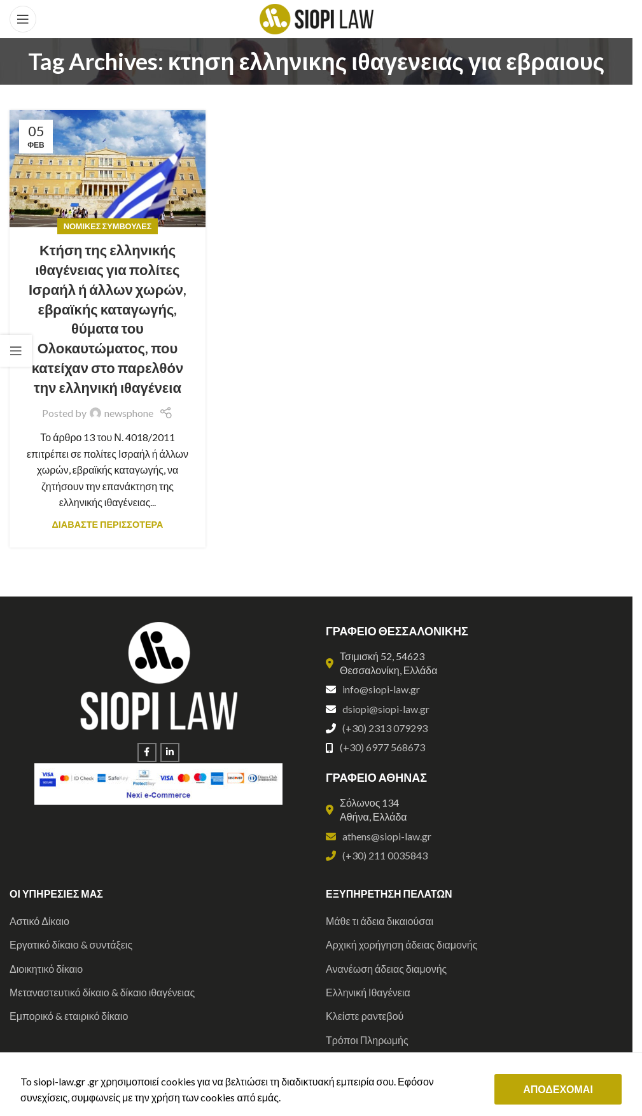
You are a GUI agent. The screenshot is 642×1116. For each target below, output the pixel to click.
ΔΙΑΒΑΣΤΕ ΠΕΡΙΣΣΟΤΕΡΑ (108, 524)
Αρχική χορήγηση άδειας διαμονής (401, 944)
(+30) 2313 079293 (385, 728)
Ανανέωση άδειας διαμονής (386, 969)
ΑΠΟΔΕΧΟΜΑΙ (558, 1089)
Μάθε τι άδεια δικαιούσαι (379, 921)
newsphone (128, 413)
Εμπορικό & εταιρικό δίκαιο (69, 1016)
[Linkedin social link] (169, 752)
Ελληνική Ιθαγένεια (368, 992)
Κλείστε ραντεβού (364, 1016)
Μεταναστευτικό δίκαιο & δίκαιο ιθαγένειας (102, 992)
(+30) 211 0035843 (385, 855)
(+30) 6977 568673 (382, 747)
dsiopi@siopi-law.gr (385, 709)
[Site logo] (316, 17)
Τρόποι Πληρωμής (367, 1040)
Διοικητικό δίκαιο (46, 969)
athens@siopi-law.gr (386, 836)
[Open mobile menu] (23, 19)
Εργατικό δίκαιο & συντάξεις (71, 944)
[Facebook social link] (147, 752)
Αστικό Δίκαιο (39, 921)
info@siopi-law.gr (381, 689)
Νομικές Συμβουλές (108, 226)
